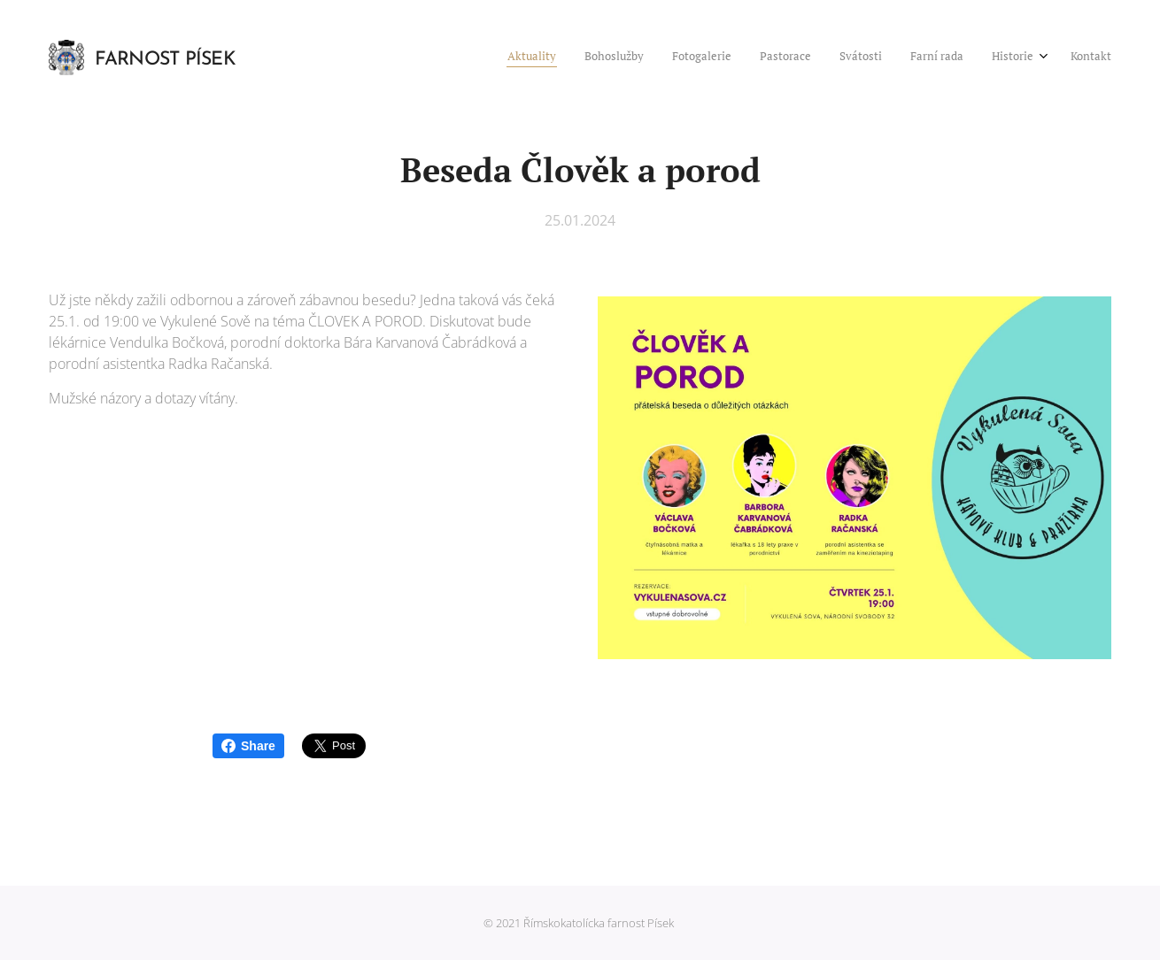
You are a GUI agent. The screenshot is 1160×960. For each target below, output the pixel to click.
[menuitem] (909, 57)
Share (248, 746)
